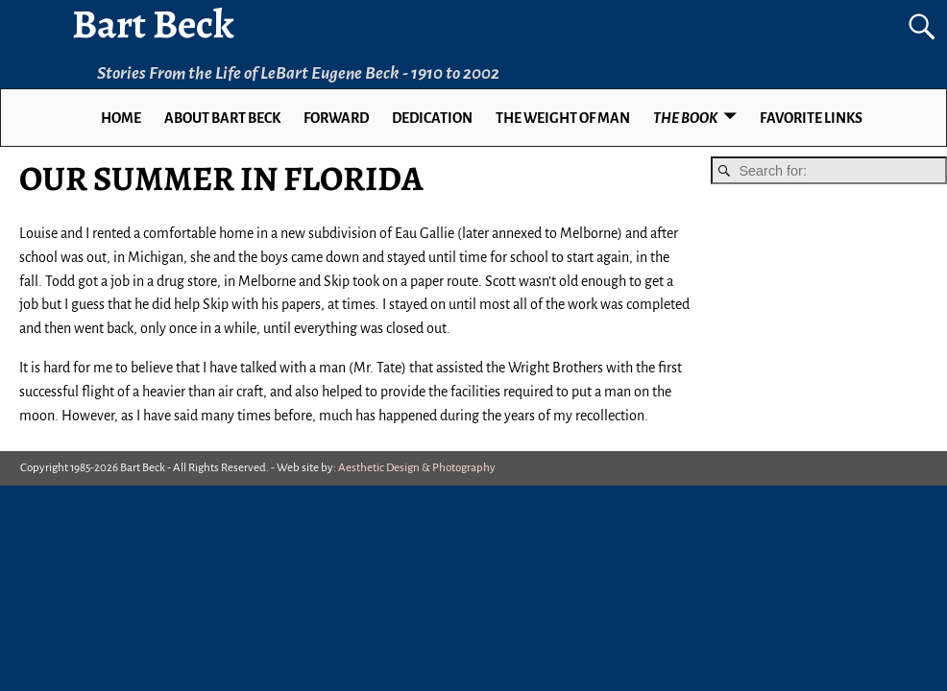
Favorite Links (811, 118)
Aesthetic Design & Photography (417, 468)
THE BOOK (685, 118)
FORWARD (336, 118)
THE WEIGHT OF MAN (563, 118)
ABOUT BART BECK (222, 118)
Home (121, 118)
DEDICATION (432, 118)
